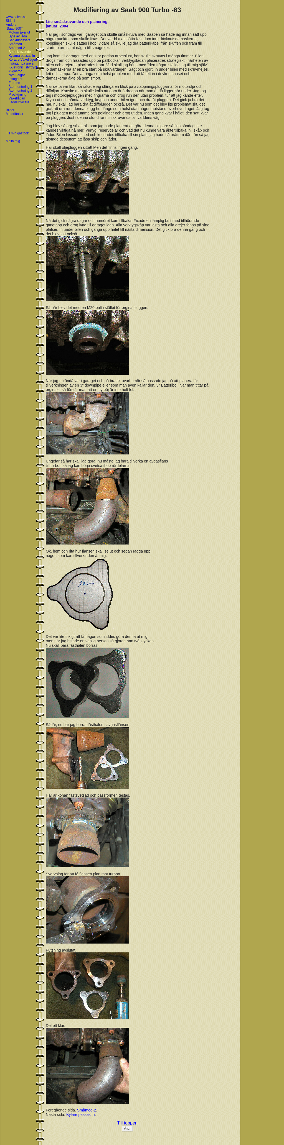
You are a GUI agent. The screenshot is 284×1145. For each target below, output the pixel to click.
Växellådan (17, 98)
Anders (11, 25)
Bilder (10, 110)
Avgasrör (15, 71)
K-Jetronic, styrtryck (23, 67)
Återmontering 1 (20, 87)
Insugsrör (15, 79)
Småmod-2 (17, 48)
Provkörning (17, 94)
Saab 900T (15, 28)
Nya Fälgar (17, 75)
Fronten (14, 83)
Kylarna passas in (22, 56)
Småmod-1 (17, 44)
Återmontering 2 (20, 91)
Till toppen (127, 1123)
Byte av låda (18, 36)
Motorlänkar (14, 114)
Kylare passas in (80, 1114)
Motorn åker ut (19, 32)
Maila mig (13, 141)
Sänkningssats (19, 40)
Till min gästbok (17, 133)
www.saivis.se (16, 17)
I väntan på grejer (21, 63)
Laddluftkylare (19, 102)
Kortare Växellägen (23, 60)
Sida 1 (10, 21)
